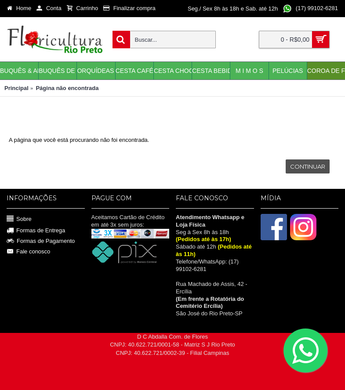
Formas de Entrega (36, 231)
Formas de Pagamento (41, 241)
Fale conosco (28, 251)
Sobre (19, 219)
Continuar (307, 166)
